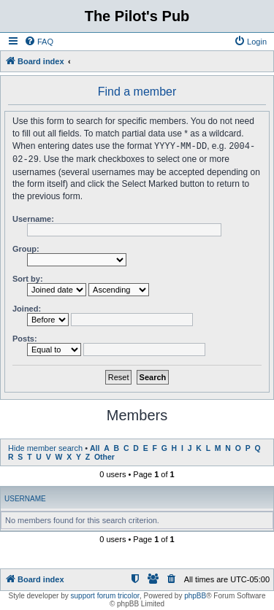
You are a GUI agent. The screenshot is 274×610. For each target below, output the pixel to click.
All (94, 447)
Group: (25, 247)
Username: (33, 217)
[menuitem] (38, 41)
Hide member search (45, 446)
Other (104, 456)
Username (25, 497)
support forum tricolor (105, 594)
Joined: (26, 307)
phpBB (195, 594)
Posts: (24, 337)
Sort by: (27, 277)
